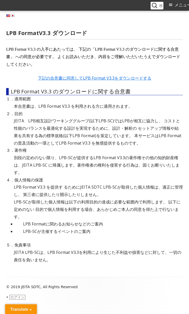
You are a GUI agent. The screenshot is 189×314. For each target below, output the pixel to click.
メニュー (182, 5)
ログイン (17, 297)
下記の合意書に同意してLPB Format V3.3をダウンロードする (94, 78)
